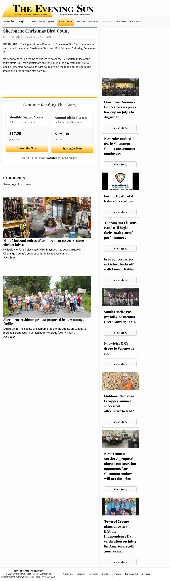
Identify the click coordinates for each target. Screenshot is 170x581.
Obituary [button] (93, 21)
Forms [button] (118, 574)
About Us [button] (68, 574)
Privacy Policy (36, 571)
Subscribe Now (27, 148)
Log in (51, 157)
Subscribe (8, 21)
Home (33, 21)
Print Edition (65, 21)
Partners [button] (146, 574)
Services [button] (94, 574)
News (42, 21)
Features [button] (80, 21)
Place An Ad (135, 21)
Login (22, 21)
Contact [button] (106, 574)
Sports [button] (51, 21)
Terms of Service (21, 571)
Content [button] (81, 574)
